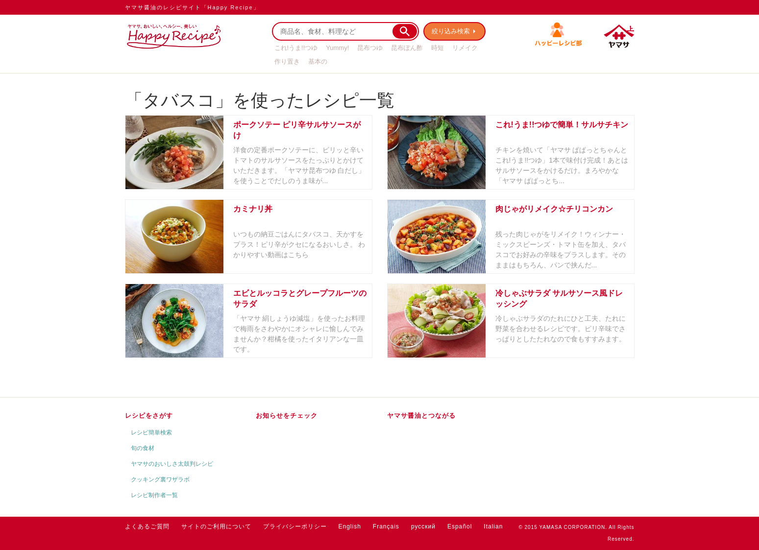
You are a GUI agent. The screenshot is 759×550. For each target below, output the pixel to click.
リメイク (465, 47)
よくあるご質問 (147, 526)
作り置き (287, 61)
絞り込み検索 (451, 31)
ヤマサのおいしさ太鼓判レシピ (172, 463)
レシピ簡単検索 (151, 432)
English (350, 526)
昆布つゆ (370, 47)
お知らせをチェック (287, 415)
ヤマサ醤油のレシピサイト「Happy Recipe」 (192, 7)
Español (459, 526)
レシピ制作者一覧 (154, 495)
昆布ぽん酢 (407, 47)
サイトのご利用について (216, 526)
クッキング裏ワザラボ (160, 479)
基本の (317, 61)
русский (423, 526)
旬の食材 (142, 448)
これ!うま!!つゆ (296, 47)
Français (386, 526)
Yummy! (337, 47)
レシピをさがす (149, 415)
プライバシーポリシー (295, 526)
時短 (437, 47)
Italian (493, 526)
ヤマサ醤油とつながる (421, 415)
